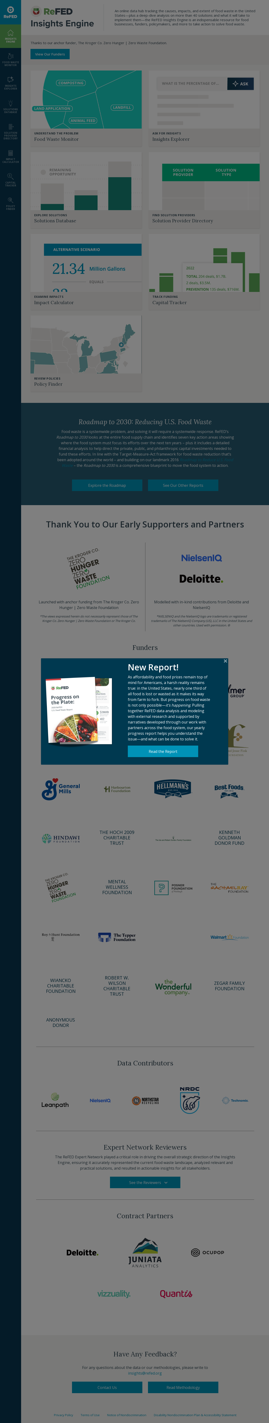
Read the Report (163, 744)
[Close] (225, 655)
